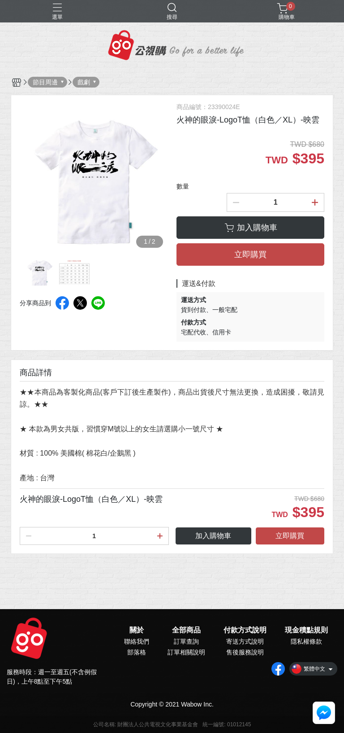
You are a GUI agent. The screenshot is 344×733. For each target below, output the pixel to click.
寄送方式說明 (245, 641)
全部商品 (186, 630)
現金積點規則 (306, 630)
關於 (136, 630)
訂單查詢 (186, 641)
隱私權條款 (306, 641)
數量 (182, 186)
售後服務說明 (245, 652)
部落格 (136, 652)
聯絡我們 (136, 641)
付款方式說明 (245, 630)
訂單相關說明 (186, 652)
